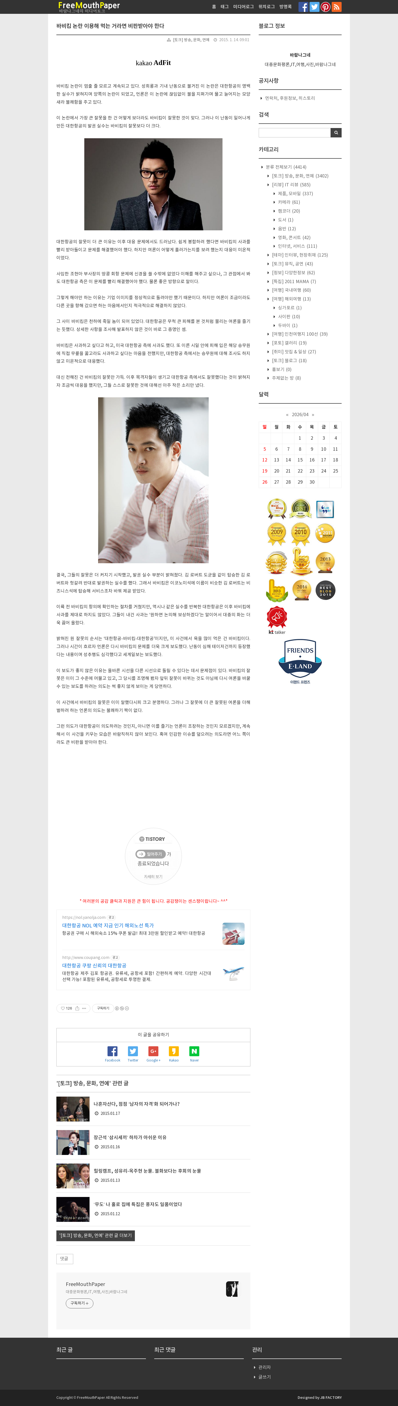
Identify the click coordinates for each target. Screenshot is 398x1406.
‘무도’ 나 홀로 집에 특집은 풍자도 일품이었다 (138, 1204)
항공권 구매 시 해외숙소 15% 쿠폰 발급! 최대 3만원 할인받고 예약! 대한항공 (133, 933)
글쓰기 (264, 1377)
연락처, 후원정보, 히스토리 (290, 98)
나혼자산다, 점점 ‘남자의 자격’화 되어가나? (137, 1104)
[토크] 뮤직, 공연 (292, 264)
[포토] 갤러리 (289, 343)
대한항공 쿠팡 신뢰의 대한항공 (94, 966)
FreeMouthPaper (85, 1284)
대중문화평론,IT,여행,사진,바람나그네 (96, 1292)
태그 (225, 6)
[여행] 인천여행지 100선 (299, 334)
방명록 (285, 6)
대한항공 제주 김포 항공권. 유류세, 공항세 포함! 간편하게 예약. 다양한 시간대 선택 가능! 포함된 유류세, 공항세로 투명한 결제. (136, 976)
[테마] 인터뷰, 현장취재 (299, 255)
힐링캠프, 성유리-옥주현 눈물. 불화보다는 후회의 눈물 (147, 1171)
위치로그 (266, 6)
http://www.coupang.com (85, 958)
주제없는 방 (286, 378)
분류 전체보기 (286, 167)
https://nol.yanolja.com (84, 917)
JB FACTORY (331, 1397)
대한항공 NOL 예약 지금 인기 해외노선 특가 (108, 926)
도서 (285, 220)
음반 (286, 228)
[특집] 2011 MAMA (293, 281)
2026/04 (300, 414)
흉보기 (281, 369)
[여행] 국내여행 (291, 290)
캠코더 (288, 211)
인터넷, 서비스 (297, 246)
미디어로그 (243, 6)
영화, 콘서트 (294, 237)
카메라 (288, 202)
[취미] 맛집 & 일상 (293, 351)
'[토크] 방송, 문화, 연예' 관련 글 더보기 (95, 1235)
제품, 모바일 (295, 193)
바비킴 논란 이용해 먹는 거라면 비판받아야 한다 (110, 26)
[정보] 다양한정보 (293, 272)
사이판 (288, 316)
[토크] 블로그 (289, 360)
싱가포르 (289, 308)
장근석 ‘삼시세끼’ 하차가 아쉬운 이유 (130, 1138)
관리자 (264, 1367)
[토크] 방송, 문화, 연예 (191, 40)
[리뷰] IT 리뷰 (291, 184)
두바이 (287, 325)
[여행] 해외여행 (291, 299)
